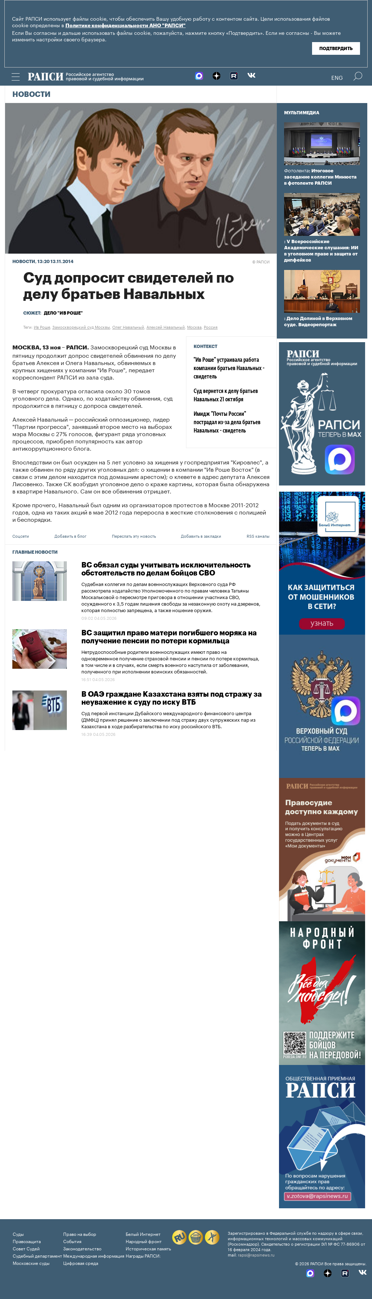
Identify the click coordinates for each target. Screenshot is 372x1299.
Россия (211, 326)
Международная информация (93, 1255)
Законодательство (82, 1248)
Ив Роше (42, 326)
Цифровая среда (80, 1262)
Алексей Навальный (165, 326)
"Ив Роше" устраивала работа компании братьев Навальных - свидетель (229, 368)
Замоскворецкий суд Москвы (81, 326)
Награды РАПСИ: (143, 1255)
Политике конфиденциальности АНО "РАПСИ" (125, 25)
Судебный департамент (37, 1255)
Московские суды (31, 1262)
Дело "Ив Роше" (63, 313)
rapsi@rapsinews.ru (256, 1254)
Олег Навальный (128, 326)
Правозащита (27, 1240)
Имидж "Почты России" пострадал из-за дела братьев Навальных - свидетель (227, 422)
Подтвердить (336, 48)
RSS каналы (258, 535)
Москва (194, 326)
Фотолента (296, 170)
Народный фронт (144, 1240)
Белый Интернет (143, 1233)
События (72, 1240)
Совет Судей (26, 1248)
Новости (31, 94)
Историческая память (148, 1248)
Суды (18, 1233)
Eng (337, 77)
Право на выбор (79, 1233)
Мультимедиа (301, 113)
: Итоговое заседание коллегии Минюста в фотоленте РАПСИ (320, 176)
